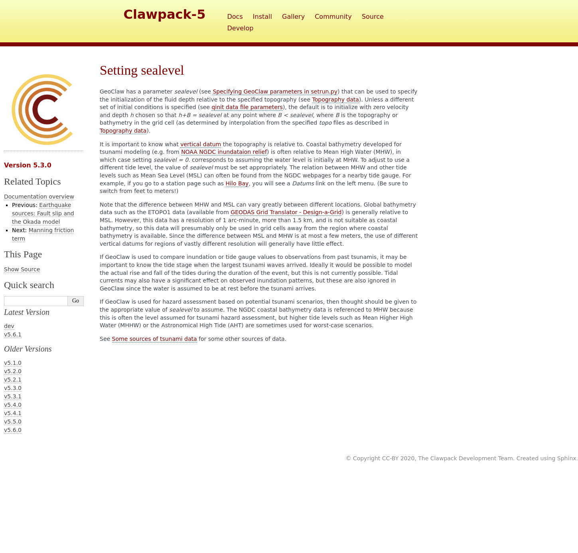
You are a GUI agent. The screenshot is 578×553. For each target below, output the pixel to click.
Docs (235, 16)
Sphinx (566, 458)
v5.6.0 (13, 430)
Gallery (293, 16)
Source (373, 16)
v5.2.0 (13, 371)
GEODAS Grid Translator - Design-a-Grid (286, 212)
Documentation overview (39, 196)
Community (333, 16)
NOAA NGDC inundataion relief (224, 152)
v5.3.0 (13, 388)
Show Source (22, 269)
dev (9, 326)
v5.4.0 (13, 405)
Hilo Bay (237, 183)
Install (262, 16)
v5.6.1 (13, 334)
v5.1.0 (13, 363)
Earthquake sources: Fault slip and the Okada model (43, 213)
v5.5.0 (13, 421)
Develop (240, 28)
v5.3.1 (13, 396)
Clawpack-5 (165, 14)
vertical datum (200, 144)
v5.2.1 (13, 379)
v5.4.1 (13, 413)
